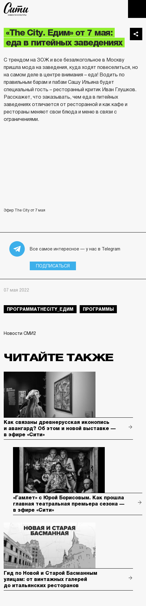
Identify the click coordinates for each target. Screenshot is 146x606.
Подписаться (53, 265)
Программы (98, 309)
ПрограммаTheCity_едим (40, 309)
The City (16, 9)
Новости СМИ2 (20, 333)
